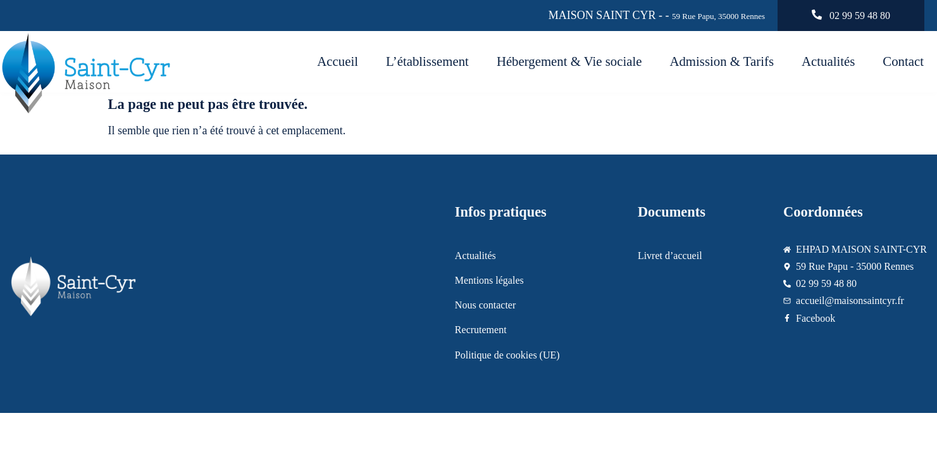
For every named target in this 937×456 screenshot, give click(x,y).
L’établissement (427, 61)
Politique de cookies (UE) (507, 355)
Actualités (828, 61)
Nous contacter (485, 305)
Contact (903, 61)
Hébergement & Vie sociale (569, 61)
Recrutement (481, 329)
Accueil (337, 61)
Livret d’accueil (670, 255)
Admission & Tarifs (721, 61)
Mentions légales (489, 280)
